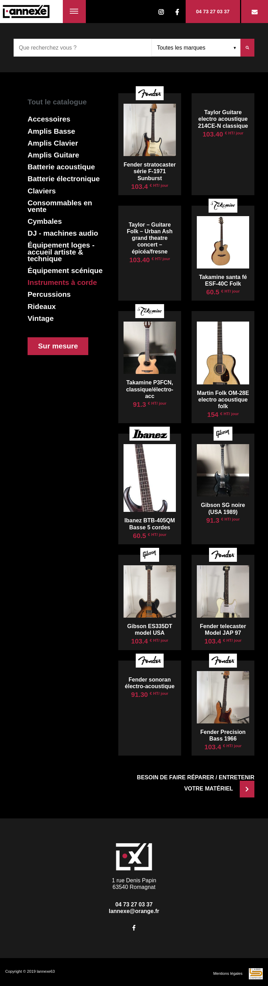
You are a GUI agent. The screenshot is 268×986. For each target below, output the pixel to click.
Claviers (42, 190)
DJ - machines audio (63, 233)
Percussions (49, 294)
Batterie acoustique (61, 166)
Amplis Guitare (53, 155)
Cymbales (45, 221)
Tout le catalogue (57, 101)
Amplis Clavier (53, 143)
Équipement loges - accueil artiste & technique (61, 252)
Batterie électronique (64, 178)
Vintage (41, 318)
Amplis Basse (51, 131)
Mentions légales (228, 973)
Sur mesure (58, 346)
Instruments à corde (62, 282)
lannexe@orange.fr (134, 911)
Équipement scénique (65, 270)
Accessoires (49, 119)
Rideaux (42, 306)
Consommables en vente (60, 206)
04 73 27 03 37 (213, 11)
